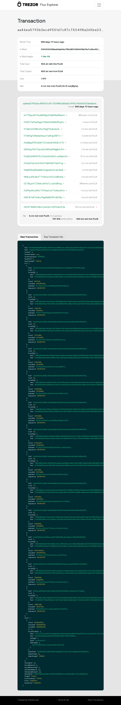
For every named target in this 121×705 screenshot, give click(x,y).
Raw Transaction (29, 237)
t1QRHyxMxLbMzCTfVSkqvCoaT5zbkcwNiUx (44, 190)
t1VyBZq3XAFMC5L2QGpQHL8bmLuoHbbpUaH (45, 156)
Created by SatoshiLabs (28, 700)
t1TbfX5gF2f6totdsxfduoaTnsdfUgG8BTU (42, 136)
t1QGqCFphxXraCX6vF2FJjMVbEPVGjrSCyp (43, 163)
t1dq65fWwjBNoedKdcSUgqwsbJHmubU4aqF (43, 170)
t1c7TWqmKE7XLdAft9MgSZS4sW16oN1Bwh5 (44, 115)
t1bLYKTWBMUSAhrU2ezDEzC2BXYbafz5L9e (44, 207)
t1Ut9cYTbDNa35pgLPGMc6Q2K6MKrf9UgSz (44, 122)
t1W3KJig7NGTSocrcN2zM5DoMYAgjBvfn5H (44, 149)
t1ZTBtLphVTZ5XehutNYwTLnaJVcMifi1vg (43, 183)
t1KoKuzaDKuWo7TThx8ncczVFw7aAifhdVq (43, 177)
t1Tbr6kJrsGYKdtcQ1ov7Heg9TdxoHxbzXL (42, 129)
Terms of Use (63, 700)
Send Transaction (96, 700)
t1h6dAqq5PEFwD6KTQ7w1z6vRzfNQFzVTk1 (44, 143)
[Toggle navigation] (99, 5)
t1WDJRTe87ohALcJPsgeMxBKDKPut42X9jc (43, 197)
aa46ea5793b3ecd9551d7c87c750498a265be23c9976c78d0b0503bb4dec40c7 (60, 103)
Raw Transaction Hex (53, 237)
